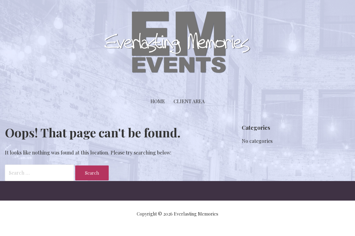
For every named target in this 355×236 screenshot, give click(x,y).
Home (157, 101)
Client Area (189, 101)
